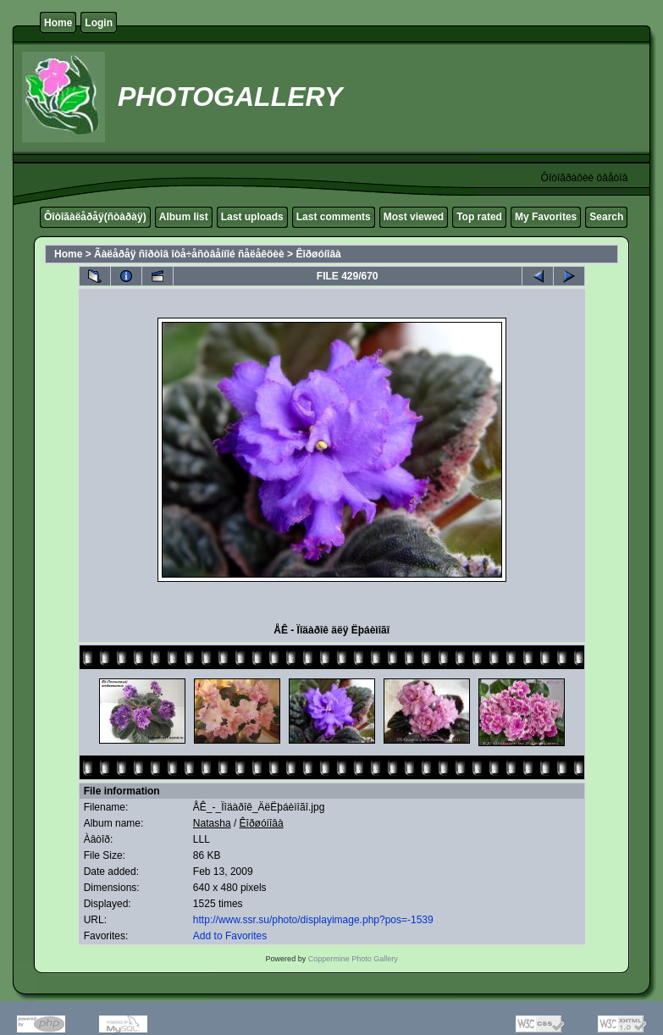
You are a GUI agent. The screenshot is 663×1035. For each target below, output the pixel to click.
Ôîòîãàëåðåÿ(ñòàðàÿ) (95, 217)
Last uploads (252, 217)
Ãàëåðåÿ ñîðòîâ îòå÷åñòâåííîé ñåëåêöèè (189, 254)
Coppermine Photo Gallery (353, 959)
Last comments (333, 217)
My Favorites (546, 217)
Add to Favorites (230, 936)
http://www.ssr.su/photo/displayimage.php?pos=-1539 (313, 920)
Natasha (212, 823)
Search (606, 217)
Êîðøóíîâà (318, 254)
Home (58, 23)
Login (99, 23)
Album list (183, 217)
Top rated (479, 217)
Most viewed (414, 217)
